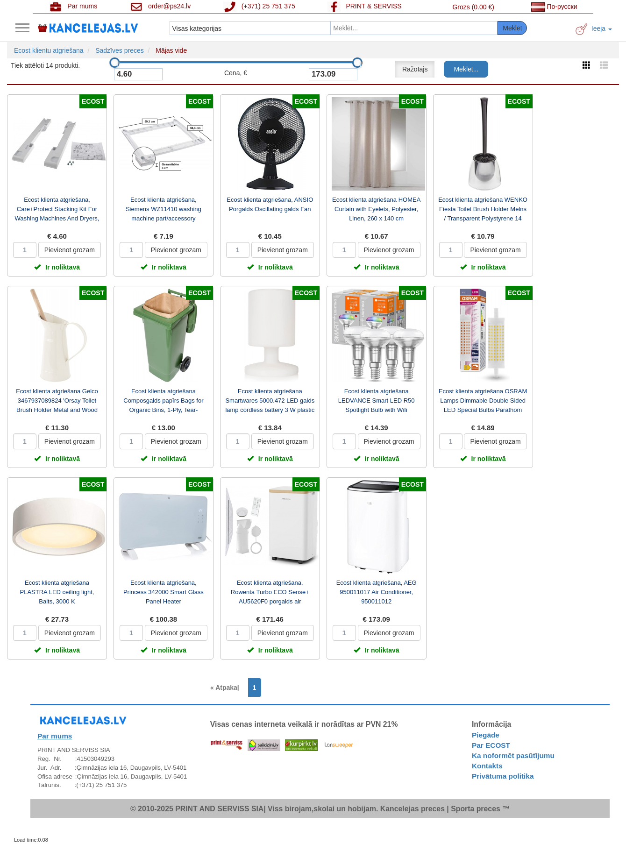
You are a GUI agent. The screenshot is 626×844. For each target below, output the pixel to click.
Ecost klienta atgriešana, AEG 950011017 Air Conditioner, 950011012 (376, 592)
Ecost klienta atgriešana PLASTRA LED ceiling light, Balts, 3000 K (57, 592)
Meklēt (512, 28)
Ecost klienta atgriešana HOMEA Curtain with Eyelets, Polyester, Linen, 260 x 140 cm (376, 209)
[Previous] (227, 687)
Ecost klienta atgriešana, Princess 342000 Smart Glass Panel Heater (163, 592)
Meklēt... (466, 69)
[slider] (114, 62)
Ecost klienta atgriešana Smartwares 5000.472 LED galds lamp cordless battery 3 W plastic (269, 400)
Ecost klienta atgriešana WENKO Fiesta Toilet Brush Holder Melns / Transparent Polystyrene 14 (482, 209)
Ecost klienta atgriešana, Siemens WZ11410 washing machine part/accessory (163, 209)
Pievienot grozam (69, 250)
